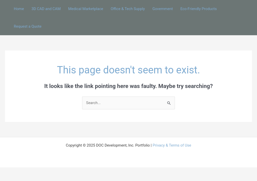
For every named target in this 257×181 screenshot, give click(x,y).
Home (19, 9)
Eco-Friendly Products (198, 9)
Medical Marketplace (85, 9)
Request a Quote (27, 26)
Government (162, 9)
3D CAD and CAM (45, 9)
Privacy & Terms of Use (172, 145)
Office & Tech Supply (128, 9)
